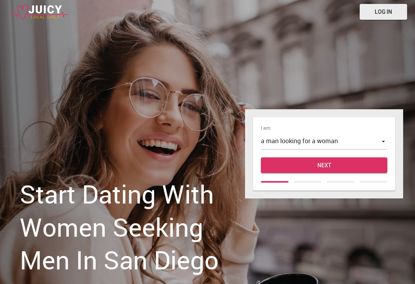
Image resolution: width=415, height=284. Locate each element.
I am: (266, 128)
